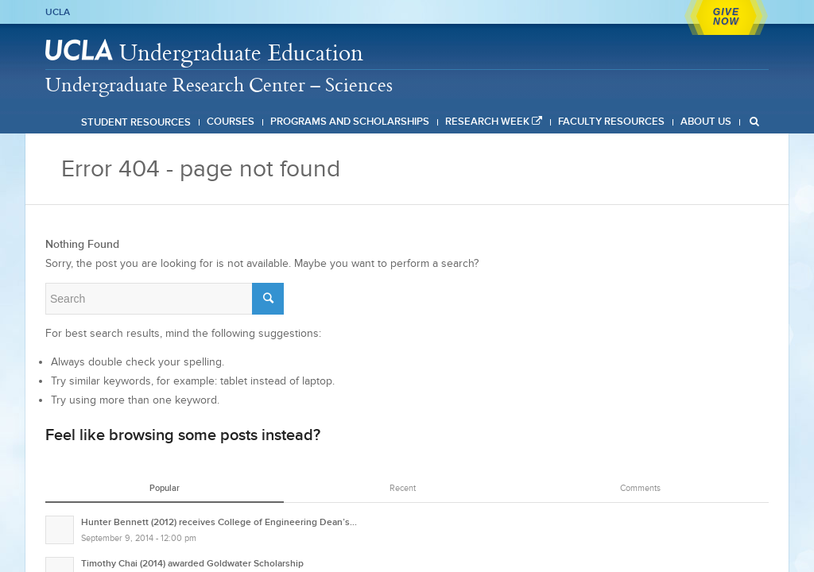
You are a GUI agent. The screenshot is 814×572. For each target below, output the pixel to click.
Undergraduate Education (241, 52)
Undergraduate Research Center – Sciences (219, 84)
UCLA (57, 11)
